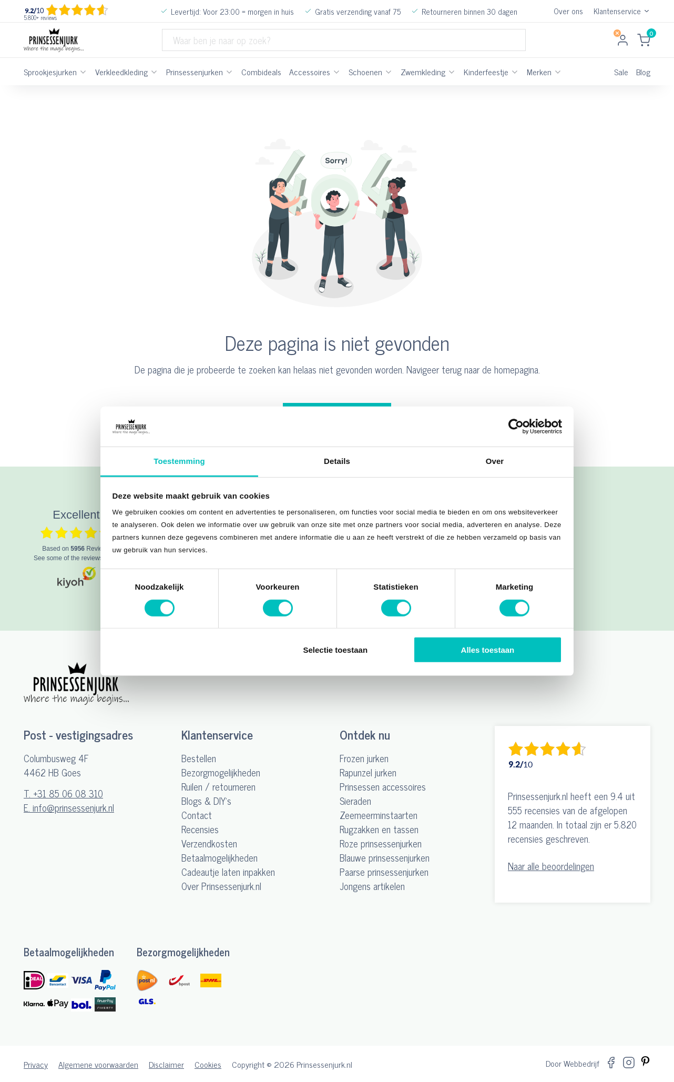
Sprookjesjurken (50, 71)
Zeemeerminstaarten (378, 815)
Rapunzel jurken (368, 772)
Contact (196, 815)
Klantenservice (617, 11)
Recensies (200, 829)
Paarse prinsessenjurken (384, 872)
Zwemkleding (423, 71)
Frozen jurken (364, 758)
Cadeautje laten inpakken (228, 872)
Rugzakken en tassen (379, 829)
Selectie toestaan (335, 649)
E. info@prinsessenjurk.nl (69, 808)
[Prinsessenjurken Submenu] (229, 71)
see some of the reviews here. (76, 558)
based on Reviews (76, 548)
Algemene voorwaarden (98, 1064)
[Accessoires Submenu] (336, 71)
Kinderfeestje (486, 71)
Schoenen (365, 71)
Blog (643, 71)
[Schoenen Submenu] (388, 71)
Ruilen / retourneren (218, 787)
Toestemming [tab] (179, 461)
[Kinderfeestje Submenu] (514, 71)
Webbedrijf (581, 1063)
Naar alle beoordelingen (551, 866)
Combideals (261, 71)
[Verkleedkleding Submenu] (154, 71)
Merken (539, 71)
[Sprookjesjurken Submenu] (83, 71)
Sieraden (355, 801)
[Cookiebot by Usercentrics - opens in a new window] (516, 426)
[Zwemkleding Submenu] (451, 71)
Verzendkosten (209, 843)
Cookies (208, 1064)
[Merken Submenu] (558, 71)
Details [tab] (337, 461)
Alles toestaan (488, 649)
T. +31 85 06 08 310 (63, 793)
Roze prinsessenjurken (381, 843)
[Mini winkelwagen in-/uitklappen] (643, 40)
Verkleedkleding (121, 71)
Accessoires (309, 71)
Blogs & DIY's (206, 801)
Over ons (568, 11)
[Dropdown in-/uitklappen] (646, 11)
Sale (621, 71)
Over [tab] (495, 461)
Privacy (36, 1064)
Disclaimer (166, 1064)
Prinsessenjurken (194, 71)
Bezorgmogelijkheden (220, 772)
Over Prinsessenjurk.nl (221, 886)
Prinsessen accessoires (383, 787)
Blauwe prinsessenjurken (385, 858)
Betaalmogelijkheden (219, 858)
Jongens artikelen (372, 886)
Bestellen (198, 758)
